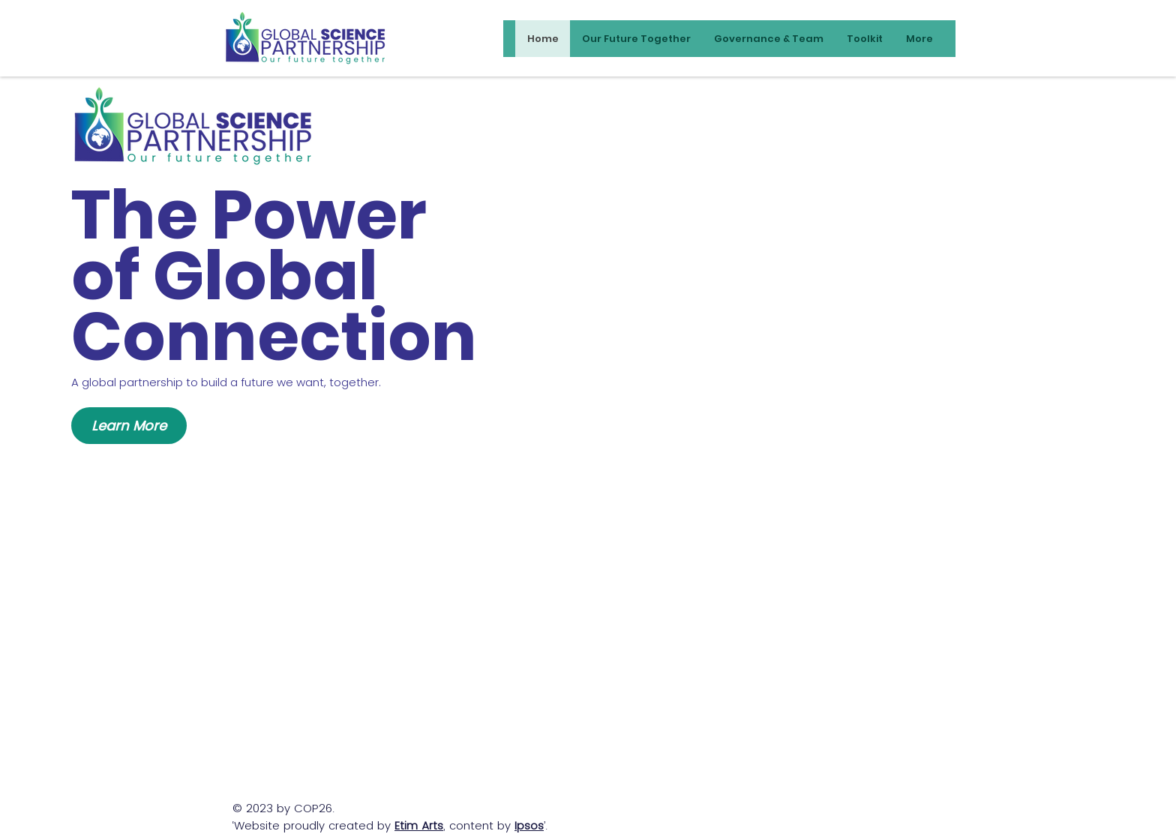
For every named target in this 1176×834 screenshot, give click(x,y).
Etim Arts (418, 825)
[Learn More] (129, 425)
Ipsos (529, 825)
